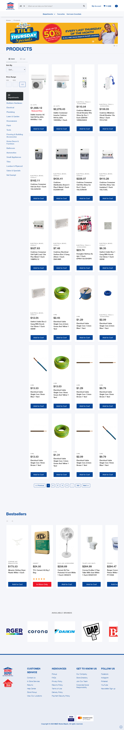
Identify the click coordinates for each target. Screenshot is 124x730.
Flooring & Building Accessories (15, 135)
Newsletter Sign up (108, 689)
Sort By (9, 65)
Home (8, 20)
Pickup (54, 674)
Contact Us (31, 678)
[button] (114, 45)
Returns (30, 685)
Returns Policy (57, 685)
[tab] (11, 59)
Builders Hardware (14, 103)
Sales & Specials (13, 170)
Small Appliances (14, 157)
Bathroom (11, 148)
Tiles (9, 161)
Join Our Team (82, 681)
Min (7, 80)
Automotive (11, 153)
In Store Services (33, 681)
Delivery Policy (57, 692)
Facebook (104, 674)
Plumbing (11, 112)
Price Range (11, 77)
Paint (9, 125)
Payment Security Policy (61, 696)
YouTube (104, 685)
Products (17, 20)
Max (14, 80)
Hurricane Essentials (74, 14)
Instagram (104, 678)
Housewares (12, 121)
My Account (96, 6)
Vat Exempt (11, 175)
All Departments (13, 96)
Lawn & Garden (13, 116)
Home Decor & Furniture (13, 142)
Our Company (81, 674)
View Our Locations (34, 696)
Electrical (10, 107)
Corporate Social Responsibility (82, 686)
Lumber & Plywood (15, 166)
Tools (9, 130)
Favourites (61, 14)
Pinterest (104, 681)
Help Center (31, 689)
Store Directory (82, 678)
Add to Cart (38, 129)
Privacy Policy (57, 681)
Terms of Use (57, 689)
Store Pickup (32, 692)
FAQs (54, 678)
